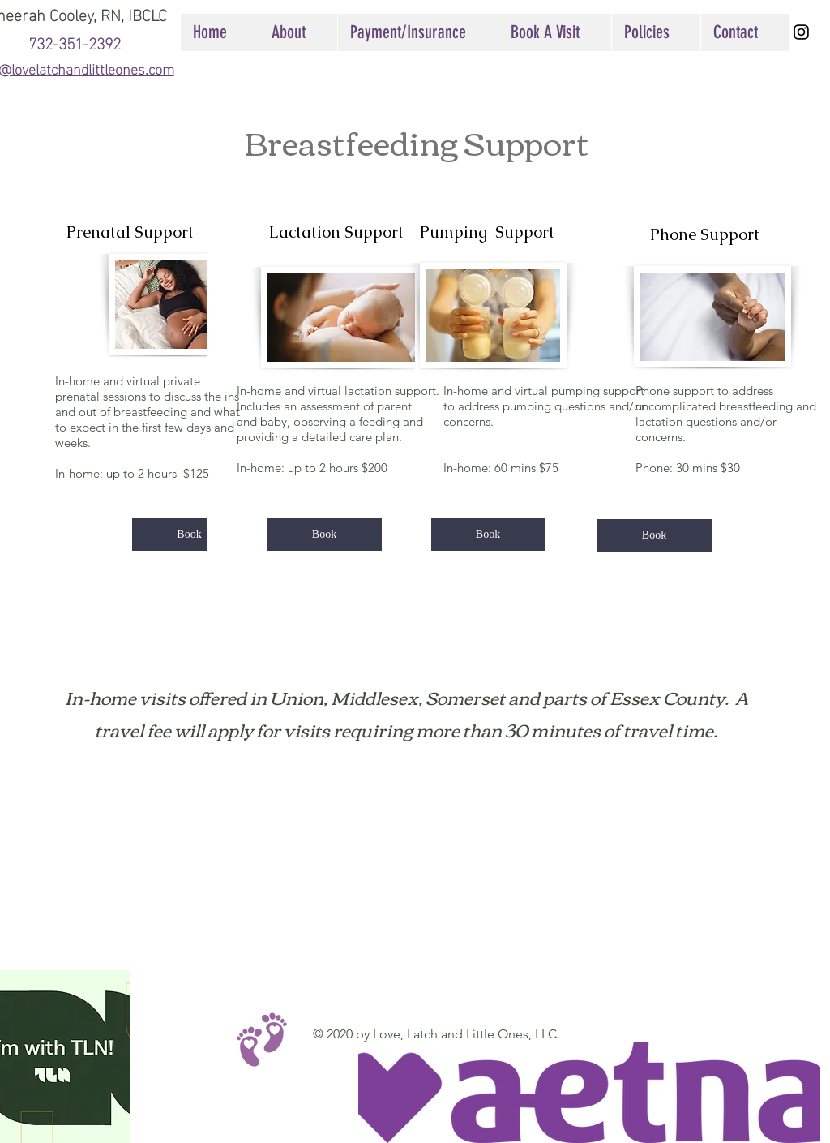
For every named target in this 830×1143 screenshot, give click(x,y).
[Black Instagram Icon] (801, 32)
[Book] (189, 534)
